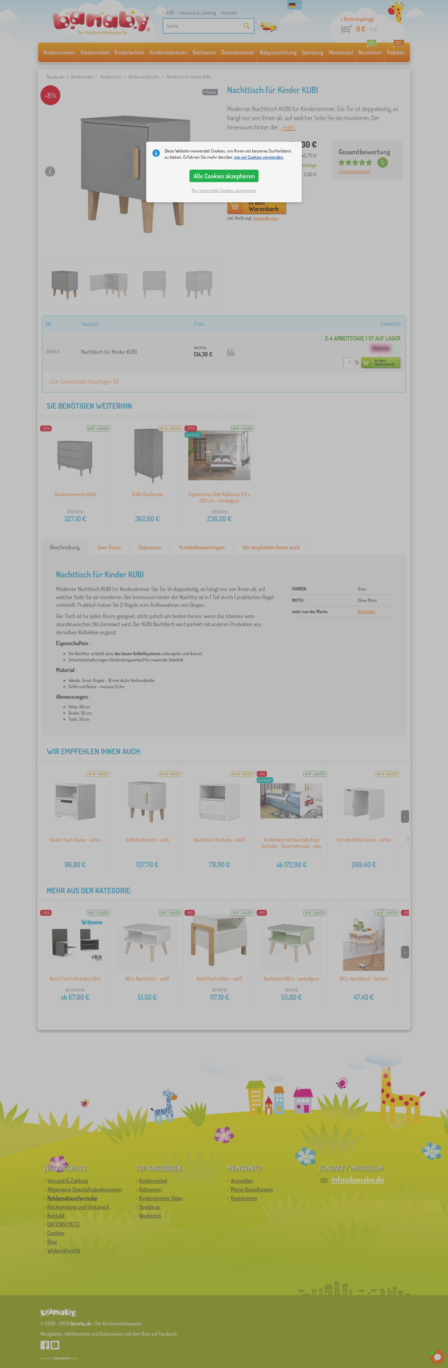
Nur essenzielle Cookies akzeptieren (224, 190)
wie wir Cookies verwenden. (259, 157)
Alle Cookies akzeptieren (224, 176)
